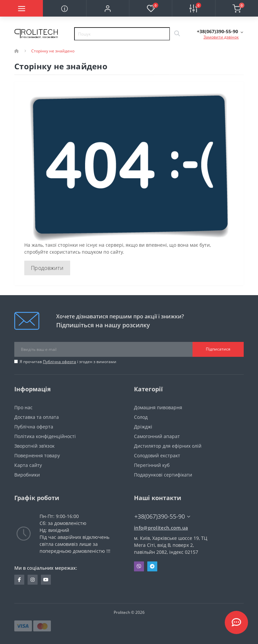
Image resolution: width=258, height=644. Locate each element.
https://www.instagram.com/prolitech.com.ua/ (33, 579)
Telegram (152, 566)
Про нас (23, 407)
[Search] (177, 33)
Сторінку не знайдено (52, 51)
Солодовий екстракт (157, 455)
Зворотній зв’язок (34, 446)
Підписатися (218, 349)
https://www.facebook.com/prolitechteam (19, 579)
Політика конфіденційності (45, 436)
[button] (107, 8)
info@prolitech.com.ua (161, 528)
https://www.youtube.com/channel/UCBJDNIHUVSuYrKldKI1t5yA (46, 579)
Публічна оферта (59, 361)
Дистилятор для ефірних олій (167, 446)
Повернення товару (37, 455)
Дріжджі (143, 426)
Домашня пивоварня (158, 407)
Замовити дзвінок (221, 37)
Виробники (27, 475)
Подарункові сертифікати (163, 475)
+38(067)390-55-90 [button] (162, 516)
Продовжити (47, 268)
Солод (141, 417)
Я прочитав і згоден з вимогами (68, 361)
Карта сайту (28, 465)
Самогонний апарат (157, 436)
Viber (139, 566)
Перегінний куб (152, 465)
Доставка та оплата (36, 417)
